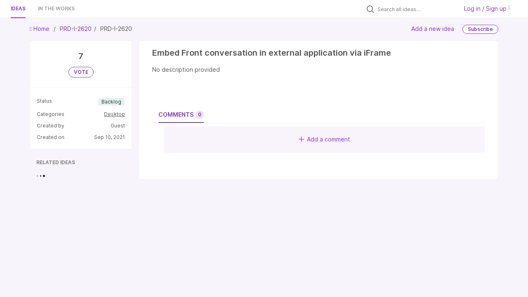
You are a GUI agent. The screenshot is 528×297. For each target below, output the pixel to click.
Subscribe (480, 29)
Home (40, 28)
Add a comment (324, 139)
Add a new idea (432, 28)
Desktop (114, 114)
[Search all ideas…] (415, 9)
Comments (181, 115)
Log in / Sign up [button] (487, 8)
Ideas (18, 8)
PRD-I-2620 (76, 28)
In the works (56, 8)
